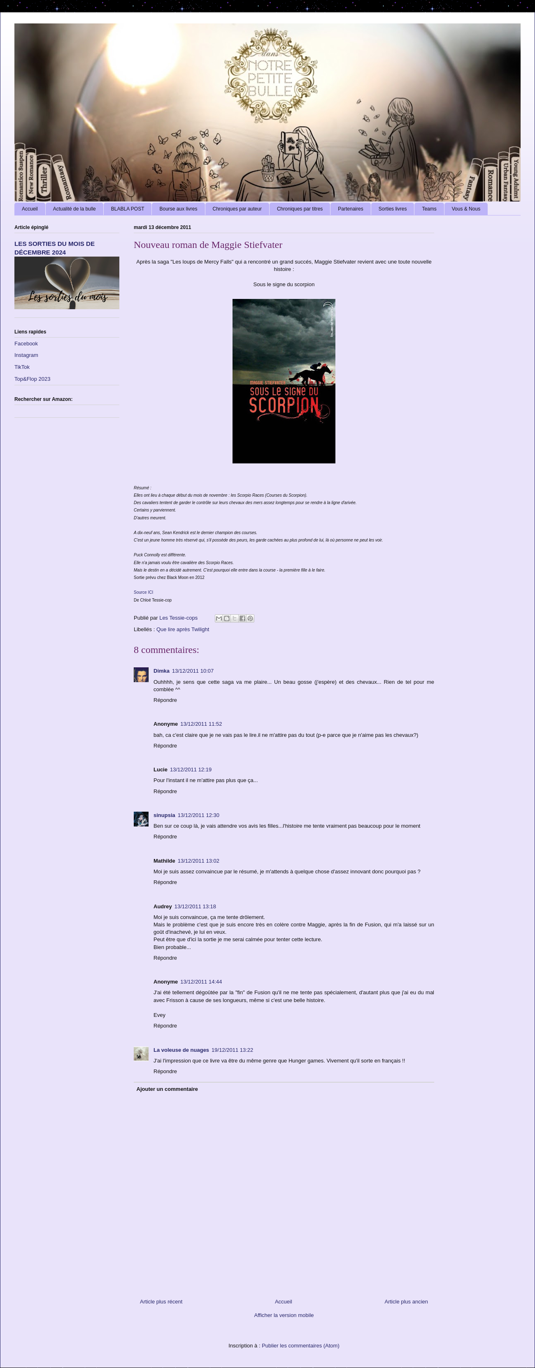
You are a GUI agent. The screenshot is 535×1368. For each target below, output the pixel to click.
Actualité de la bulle (74, 209)
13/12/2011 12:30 (198, 815)
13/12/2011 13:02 (198, 861)
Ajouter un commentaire (167, 1089)
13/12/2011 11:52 (201, 724)
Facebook (26, 343)
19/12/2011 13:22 (232, 1050)
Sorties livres (393, 209)
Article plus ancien (406, 1302)
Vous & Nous (466, 209)
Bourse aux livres (178, 209)
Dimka (162, 671)
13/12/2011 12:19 (191, 769)
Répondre (165, 700)
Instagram (26, 355)
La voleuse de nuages (181, 1050)
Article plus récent (161, 1302)
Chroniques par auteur (237, 209)
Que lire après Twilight (182, 629)
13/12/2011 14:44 (201, 982)
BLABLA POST (127, 209)
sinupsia (164, 815)
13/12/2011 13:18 (195, 906)
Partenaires (350, 209)
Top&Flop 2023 (32, 379)
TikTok (22, 367)
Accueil (30, 209)
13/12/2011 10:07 (193, 671)
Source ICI (143, 592)
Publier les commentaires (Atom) (301, 1346)
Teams (429, 209)
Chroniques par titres (300, 209)
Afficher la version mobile (284, 1315)
